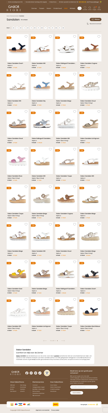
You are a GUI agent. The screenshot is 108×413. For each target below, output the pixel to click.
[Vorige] (45, 340)
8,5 (56, 28)
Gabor (18, 356)
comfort (56, 356)
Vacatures (53, 391)
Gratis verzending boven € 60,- (15, 2)
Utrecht (22, 391)
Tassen (41, 8)
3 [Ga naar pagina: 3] (53, 340)
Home (8, 16)
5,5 (35, 28)
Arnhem (12, 387)
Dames (34, 8)
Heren (49, 8)
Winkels (72, 8)
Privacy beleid (55, 410)
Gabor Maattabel (55, 387)
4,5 (27, 28)
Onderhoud (57, 8)
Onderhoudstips (55, 389)
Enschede (23, 387)
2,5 (13, 28)
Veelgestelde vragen (39, 387)
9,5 (63, 28)
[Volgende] (63, 340)
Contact (35, 385)
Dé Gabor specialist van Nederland (67, 2)
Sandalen (21, 16)
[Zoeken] (80, 8)
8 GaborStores (52, 2)
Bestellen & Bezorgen (39, 389)
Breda (12, 389)
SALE (65, 8)
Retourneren (36, 391)
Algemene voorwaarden (43, 410)
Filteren (95, 19)
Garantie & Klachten (38, 393)
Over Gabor (53, 385)
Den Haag (23, 385)
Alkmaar (12, 385)
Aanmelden (77, 393)
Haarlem (22, 389)
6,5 (42, 28)
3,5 (20, 28)
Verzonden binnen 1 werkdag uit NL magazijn (35, 2)
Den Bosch (13, 391)
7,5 (49, 28)
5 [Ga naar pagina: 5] (57, 340)
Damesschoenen (14, 16)
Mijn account (36, 395)
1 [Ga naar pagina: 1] (50, 340)
